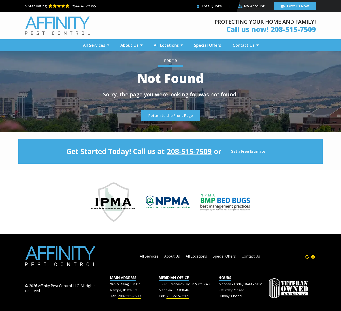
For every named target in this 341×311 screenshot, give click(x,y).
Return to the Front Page (170, 115)
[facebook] (313, 256)
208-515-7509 (189, 151)
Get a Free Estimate (248, 151)
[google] (307, 256)
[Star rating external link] (97, 6)
